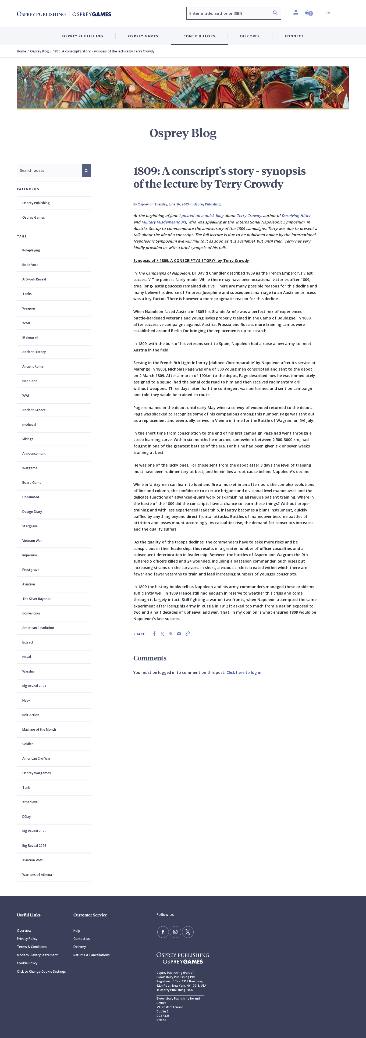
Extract (27, 642)
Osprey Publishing (36, 203)
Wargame (29, 468)
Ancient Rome (33, 366)
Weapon (28, 308)
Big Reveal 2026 (34, 845)
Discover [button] (250, 36)
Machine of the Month (39, 729)
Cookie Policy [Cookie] (27, 963)
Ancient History (34, 352)
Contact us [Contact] (81, 938)
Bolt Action (30, 715)
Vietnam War (32, 540)
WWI (25, 395)
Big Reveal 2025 (34, 831)
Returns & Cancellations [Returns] (91, 955)
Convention (31, 613)
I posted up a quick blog (201, 215)
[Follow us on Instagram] (174, 931)
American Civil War (36, 758)
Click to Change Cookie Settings (41, 971)
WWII (26, 323)
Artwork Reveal (34, 279)
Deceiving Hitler (296, 215)
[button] (309, 13)
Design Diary (32, 511)
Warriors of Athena (37, 874)
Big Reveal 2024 (34, 686)
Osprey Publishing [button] (82, 36)
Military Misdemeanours (163, 222)
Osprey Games (33, 217)
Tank (26, 787)
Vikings (27, 439)
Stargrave (30, 526)
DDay (26, 816)
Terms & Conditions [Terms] (32, 946)
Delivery (79, 946)
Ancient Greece (34, 410)
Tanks (27, 294)
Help (76, 930)
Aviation (28, 584)
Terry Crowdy (249, 215)
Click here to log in (243, 672)
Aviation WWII (32, 860)
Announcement (34, 453)
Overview (24, 930)
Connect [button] (294, 36)
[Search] (275, 13)
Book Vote (30, 264)
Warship (28, 671)
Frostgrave (30, 569)
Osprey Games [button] (143, 36)
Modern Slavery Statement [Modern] (37, 955)
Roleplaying (31, 250)
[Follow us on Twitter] (185, 931)
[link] (154, 633)
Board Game (31, 482)
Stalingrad (30, 337)
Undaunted (30, 497)
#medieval (30, 802)
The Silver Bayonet (36, 598)
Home (21, 51)
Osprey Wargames (36, 773)
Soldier (27, 744)
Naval (26, 657)
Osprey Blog (39, 51)
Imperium (29, 555)
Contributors (199, 36)
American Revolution (38, 627)
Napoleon (29, 381)
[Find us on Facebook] (162, 931)
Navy (26, 700)
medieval (29, 424)
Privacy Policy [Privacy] (27, 938)
